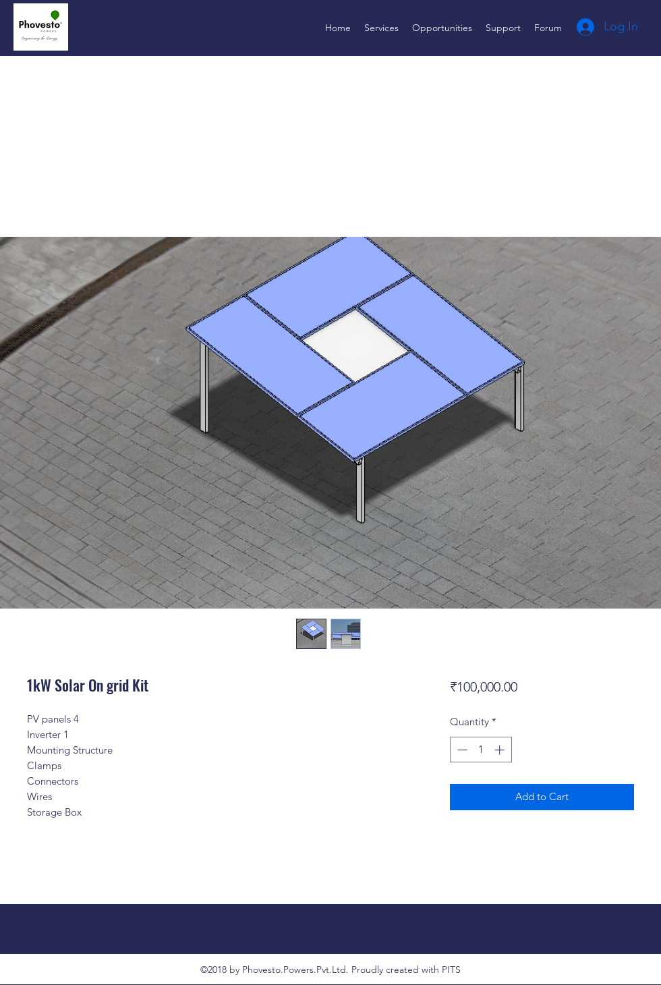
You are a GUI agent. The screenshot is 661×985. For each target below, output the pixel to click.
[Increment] (501, 749)
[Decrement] (461, 749)
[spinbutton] (480, 749)
